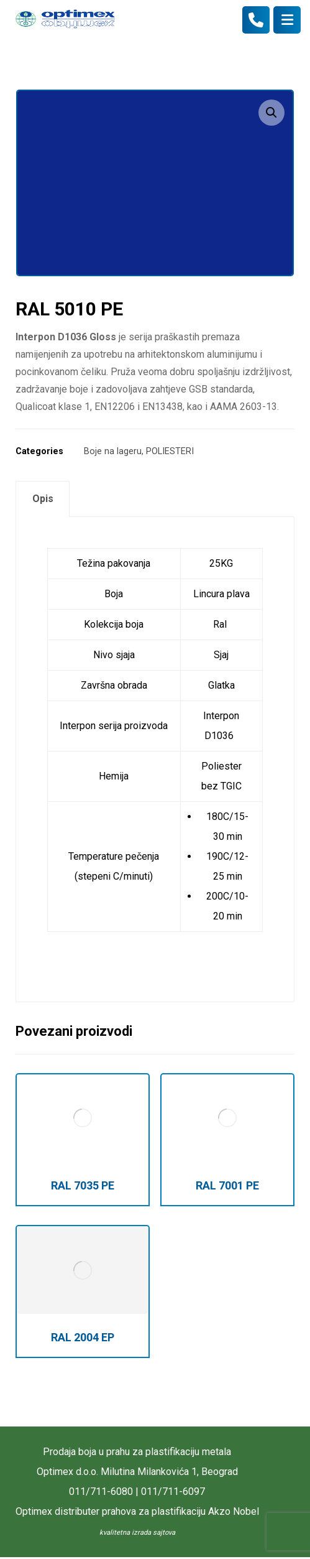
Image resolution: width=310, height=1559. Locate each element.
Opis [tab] (42, 499)
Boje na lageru (113, 451)
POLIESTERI (170, 451)
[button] (271, 113)
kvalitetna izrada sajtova (137, 1533)
